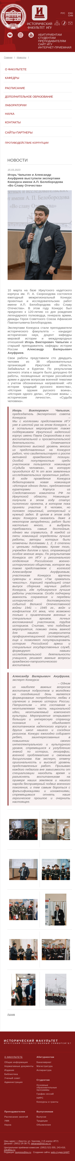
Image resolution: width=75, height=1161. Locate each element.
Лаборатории (15, 105)
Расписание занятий (16, 1117)
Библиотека (11, 1074)
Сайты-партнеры (19, 132)
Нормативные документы (19, 1066)
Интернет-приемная (54, 47)
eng (70, 13)
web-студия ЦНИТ (60, 1152)
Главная (8, 57)
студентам (47, 37)
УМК (6, 1121)
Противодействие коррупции (27, 142)
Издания (9, 1070)
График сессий (45, 1094)
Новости (21, 57)
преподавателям (52, 41)
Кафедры (12, 77)
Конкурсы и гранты (47, 1102)
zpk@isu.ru (9, 1150)
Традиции (42, 1121)
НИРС (40, 1098)
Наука (9, 113)
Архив (11, 1014)
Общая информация (16, 1062)
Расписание (15, 88)
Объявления (44, 1125)
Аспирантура (44, 1070)
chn (70, 15)
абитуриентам (50, 34)
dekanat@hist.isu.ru (41, 1143)
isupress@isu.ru (23, 1152)
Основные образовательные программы (47, 1087)
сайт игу (45, 44)
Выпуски (41, 1117)
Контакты (13, 122)
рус (63, 13)
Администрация (13, 1082)
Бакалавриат (44, 1062)
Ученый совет (12, 1078)
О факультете (16, 69)
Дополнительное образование (29, 96)
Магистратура (45, 1066)
